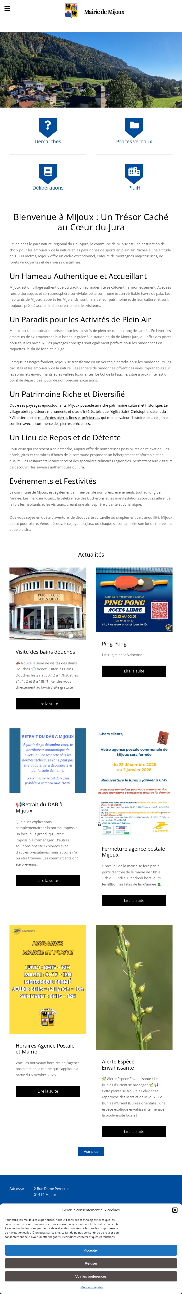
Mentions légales (92, 1287)
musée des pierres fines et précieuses (68, 417)
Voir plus (91, 1151)
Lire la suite (48, 703)
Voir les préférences (91, 1276)
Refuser (91, 1263)
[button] (175, 1210)
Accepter (91, 1250)
